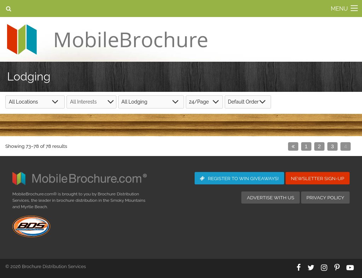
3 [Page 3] (332, 146)
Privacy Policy (325, 197)
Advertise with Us (270, 197)
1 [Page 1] (306, 146)
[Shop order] (248, 102)
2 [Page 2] (319, 146)
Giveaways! (239, 178)
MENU (339, 8)
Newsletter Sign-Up (317, 178)
